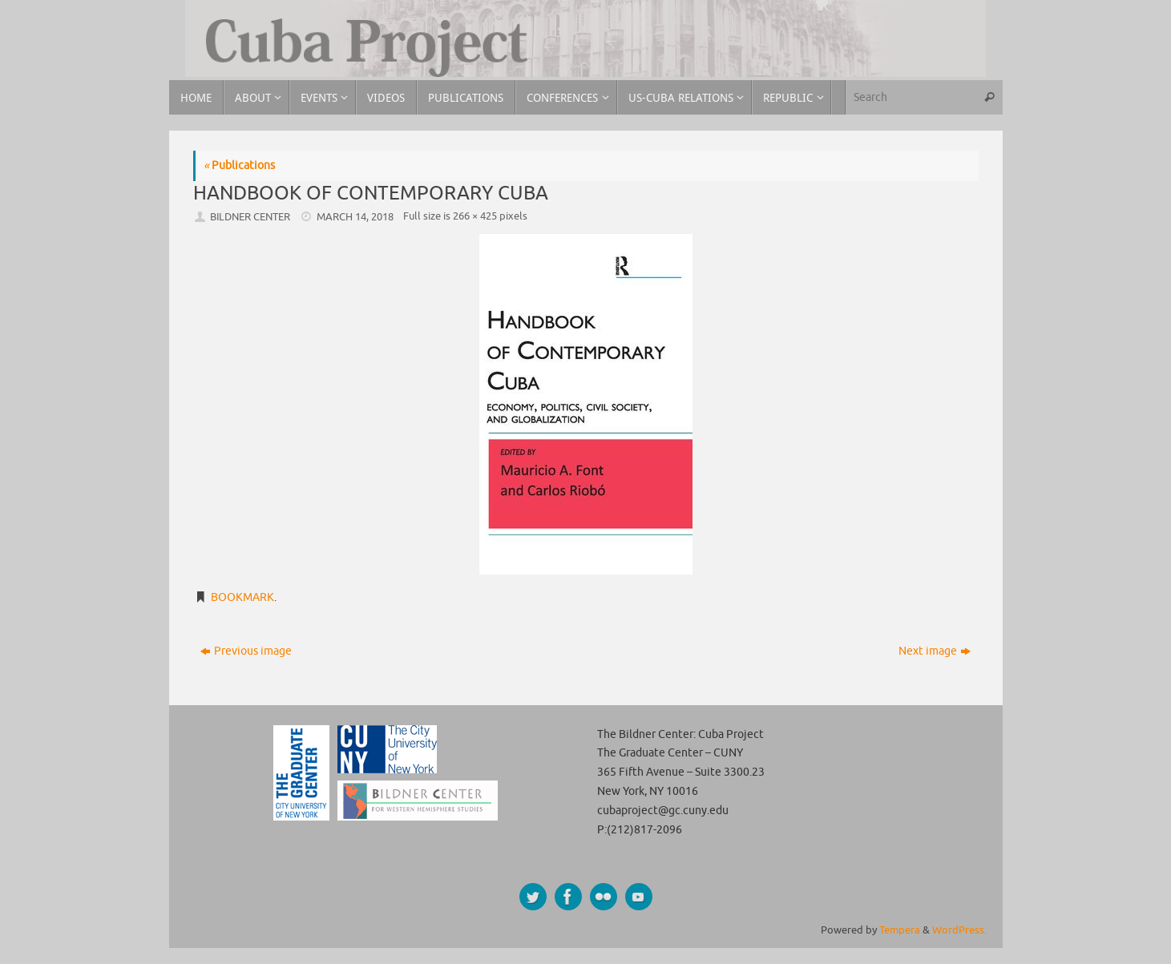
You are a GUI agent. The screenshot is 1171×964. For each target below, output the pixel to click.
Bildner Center (250, 217)
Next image (934, 651)
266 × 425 (475, 216)
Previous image (246, 651)
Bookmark (242, 597)
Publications (239, 165)
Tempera (899, 930)
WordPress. (959, 930)
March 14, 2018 (355, 217)
